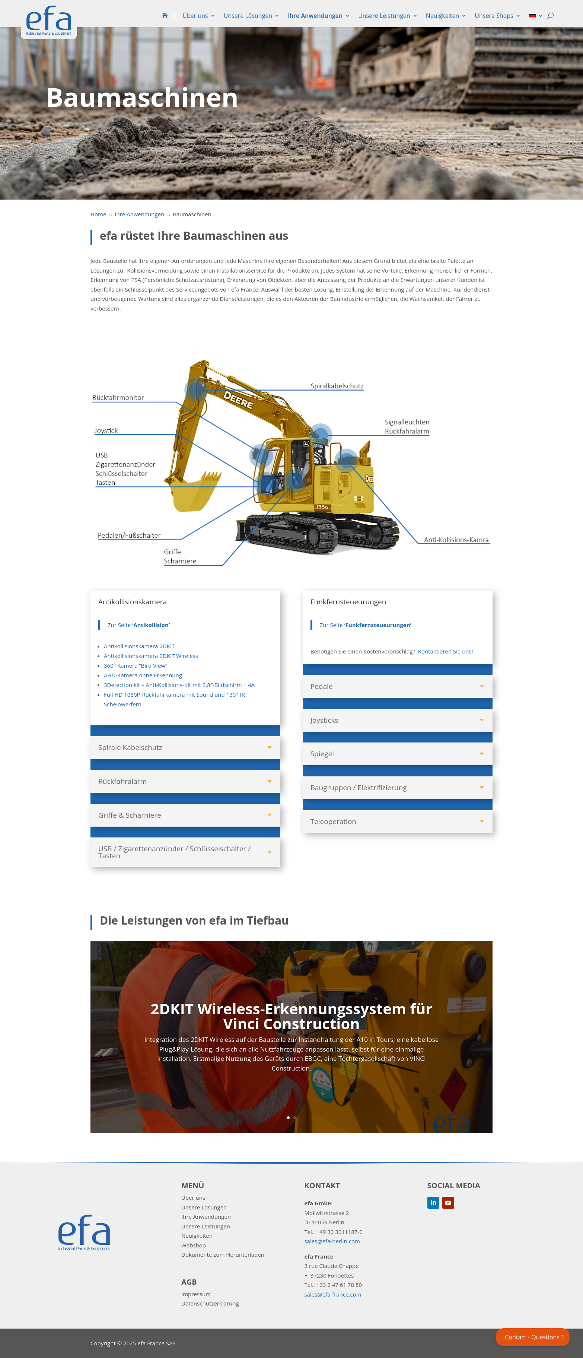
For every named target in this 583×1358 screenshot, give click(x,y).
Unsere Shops (494, 16)
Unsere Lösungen (248, 16)
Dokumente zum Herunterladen (222, 1254)
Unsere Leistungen (384, 16)
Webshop (193, 1245)
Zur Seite (139, 625)
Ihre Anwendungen (315, 16)
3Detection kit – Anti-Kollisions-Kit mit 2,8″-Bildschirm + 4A (179, 684)
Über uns (195, 16)
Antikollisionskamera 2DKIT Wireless (151, 655)
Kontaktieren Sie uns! (445, 651)
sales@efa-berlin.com (332, 1241)
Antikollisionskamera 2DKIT (139, 646)
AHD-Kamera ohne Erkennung (143, 675)
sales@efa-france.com (332, 1294)
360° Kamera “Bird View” (135, 665)
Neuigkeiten (442, 16)
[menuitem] (536, 17)
